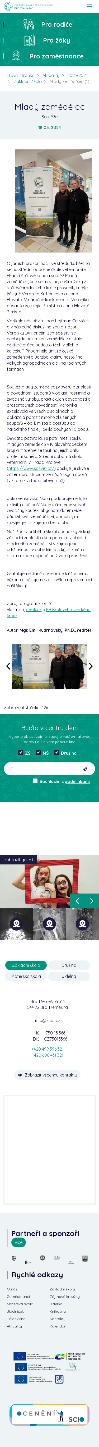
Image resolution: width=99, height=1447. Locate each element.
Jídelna (69, 976)
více (18, 1242)
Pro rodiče (56, 24)
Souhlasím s (61, 781)
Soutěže (50, 116)
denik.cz (33, 609)
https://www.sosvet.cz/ (31, 468)
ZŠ (24, 753)
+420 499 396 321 (47, 1049)
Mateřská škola (26, 976)
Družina (65, 753)
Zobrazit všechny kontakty (47, 1075)
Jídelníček (15, 1311)
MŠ (42, 753)
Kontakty (57, 1318)
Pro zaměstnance (57, 56)
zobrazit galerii (18, 859)
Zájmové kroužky (65, 1296)
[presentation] (9, 666)
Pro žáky (56, 40)
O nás (12, 1289)
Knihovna (58, 1311)
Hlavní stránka (21, 75)
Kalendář (57, 1326)
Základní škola (28, 81)
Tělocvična (16, 1318)
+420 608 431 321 (47, 1055)
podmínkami (77, 781)
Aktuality (51, 75)
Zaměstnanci (18, 1296)
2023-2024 (77, 75)
